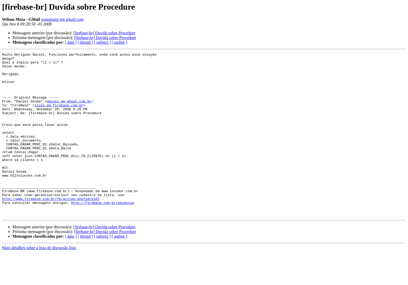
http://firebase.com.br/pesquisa (102, 233)
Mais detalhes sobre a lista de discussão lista (39, 280)
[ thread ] (85, 42)
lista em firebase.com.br (59, 116)
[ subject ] (102, 42)
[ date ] (70, 42)
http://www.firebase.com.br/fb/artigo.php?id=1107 (50, 228)
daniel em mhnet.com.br (69, 111)
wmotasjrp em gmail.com (62, 19)
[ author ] (119, 42)
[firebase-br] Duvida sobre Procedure (104, 33)
